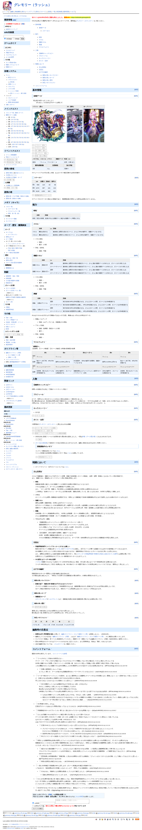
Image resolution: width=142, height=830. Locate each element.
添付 (37, 11)
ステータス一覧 (12, 209)
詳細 (23, 24)
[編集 (14, 20)
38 (15, 126)
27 (12, 124)
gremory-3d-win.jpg (30, 815)
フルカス (8, 455)
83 (25, 137)
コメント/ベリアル (11, 464)
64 (15, 133)
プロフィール (43, 56)
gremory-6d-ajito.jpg (124, 813)
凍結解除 (18, 11)
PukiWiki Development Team (22, 826)
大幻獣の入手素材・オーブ (14, 177)
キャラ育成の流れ (11, 62)
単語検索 (59, 11)
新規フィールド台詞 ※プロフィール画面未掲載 (50, 433)
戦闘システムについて (12, 65)
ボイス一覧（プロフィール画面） (46, 428)
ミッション (11, 91)
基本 (13, 248)
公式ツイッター (10, 389)
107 (17, 144)
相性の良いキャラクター (50, 75)
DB (9, 250)
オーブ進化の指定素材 (12, 252)
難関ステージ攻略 (11, 115)
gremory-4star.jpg (9, 815)
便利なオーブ (10, 237)
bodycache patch (11, 828)
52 (15, 131)
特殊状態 (8, 278)
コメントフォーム (41, 86)
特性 (40, 37)
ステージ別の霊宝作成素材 (14, 262)
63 (12, 133)
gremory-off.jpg (62, 813)
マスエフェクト (44, 47)
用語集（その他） (11, 342)
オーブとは (9, 232)
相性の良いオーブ (48, 77)
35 (20, 124)
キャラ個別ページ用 (14, 355)
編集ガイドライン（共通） (14, 353)
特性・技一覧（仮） (14, 213)
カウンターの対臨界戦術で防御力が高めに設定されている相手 (97, 554)
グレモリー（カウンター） (85, 21)
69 (25, 133)
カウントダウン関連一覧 (15, 334)
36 (22, 124)
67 (20, 133)
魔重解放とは (10, 268)
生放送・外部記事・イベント (14, 322)
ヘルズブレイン (53, 599)
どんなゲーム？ (10, 50)
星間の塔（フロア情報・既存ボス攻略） (18, 196)
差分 (23, 11)
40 (20, 126)
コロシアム (11, 86)
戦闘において (39, 64)
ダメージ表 (9, 302)
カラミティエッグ (41, 599)
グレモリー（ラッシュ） (32, 5)
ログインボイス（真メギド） (14, 469)
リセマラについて (11, 55)
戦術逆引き (9, 283)
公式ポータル (10, 387)
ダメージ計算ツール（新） (14, 290)
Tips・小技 (9, 317)
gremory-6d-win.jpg (103, 813)
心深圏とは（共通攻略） (13, 185)
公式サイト (9, 385)
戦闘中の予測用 (10, 297)
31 (15, 124)
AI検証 (8, 307)
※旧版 (13, 250)
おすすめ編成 (43, 72)
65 (17, 133)
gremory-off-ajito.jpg (41, 813)
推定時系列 (9, 344)
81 (22, 137)
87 (12, 142)
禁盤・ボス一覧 (12, 188)
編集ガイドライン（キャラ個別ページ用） (75, 634)
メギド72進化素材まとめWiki (14, 396)
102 (13, 144)
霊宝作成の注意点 (41, 607)
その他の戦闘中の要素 (12, 280)
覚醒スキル (42, 42)
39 (17, 126)
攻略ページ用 (12, 357)
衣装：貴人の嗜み (41, 156)
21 (15, 122)
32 (17, 124)
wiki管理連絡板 (10, 374)
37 (12, 126)
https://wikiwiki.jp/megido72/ (81, 17)
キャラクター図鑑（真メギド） (15, 446)
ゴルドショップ (12, 98)
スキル (41, 40)
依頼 (17, 91)
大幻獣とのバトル (11, 175)
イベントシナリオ (11, 165)
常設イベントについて (12, 157)
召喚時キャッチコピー (46, 53)
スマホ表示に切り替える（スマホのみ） (16, 16)
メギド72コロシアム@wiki (14, 401)
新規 (49, 11)
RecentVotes (9, 424)
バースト (22, 243)
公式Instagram (10, 392)
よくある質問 (10, 57)
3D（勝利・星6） (40, 150)
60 (20, 131)
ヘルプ (72, 11)
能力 (36, 34)
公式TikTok (9, 394)
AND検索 (9, 39)
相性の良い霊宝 (47, 80)
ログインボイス (10, 324)
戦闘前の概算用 (21, 297)
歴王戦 (12, 82)
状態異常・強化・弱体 (12, 276)
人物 (36, 50)
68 (22, 133)
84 (28, 137)
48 (9, 128)
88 (15, 142)
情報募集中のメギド (45, 457)
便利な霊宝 (9, 260)
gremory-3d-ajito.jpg (52, 815)
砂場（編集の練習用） (12, 448)
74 (12, 137)
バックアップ (30, 11)
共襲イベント (12, 84)
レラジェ (8, 457)
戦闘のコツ (9, 67)
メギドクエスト (12, 79)
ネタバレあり (39, 415)
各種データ (42, 28)
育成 (20, 248)
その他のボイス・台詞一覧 (43, 430)
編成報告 (15, 362)
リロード (42, 11)
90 (17, 142)
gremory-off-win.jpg (19, 813)
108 (20, 144)
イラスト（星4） (40, 145)
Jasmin (22, 828)
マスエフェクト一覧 (14, 211)
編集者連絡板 (10, 370)
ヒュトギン (9, 451)
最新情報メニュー (11, 432)
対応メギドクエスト (48, 82)
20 (12, 122)
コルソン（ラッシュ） (12, 467)
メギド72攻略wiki (11, 418)
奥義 (40, 44)
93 (20, 142)
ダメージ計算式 (10, 288)
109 (13, 147)
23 (17, 122)
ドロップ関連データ (12, 320)
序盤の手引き (10, 52)
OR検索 (17, 39)
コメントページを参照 (60, 653)
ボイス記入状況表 (41, 443)
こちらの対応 (79, 796)
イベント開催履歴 (11, 155)
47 (28, 126)
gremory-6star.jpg (81, 813)
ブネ (7, 462)
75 (15, 137)
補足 (40, 439)
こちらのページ (59, 644)
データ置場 (22, 362)
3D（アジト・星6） (41, 153)
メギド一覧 (9, 206)
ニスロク (8, 453)
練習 (11, 362)
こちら (58, 451)
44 (25, 126)
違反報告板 (9, 372)
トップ (6, 11)
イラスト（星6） (40, 148)
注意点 (41, 69)
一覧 (53, 11)
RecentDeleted (10, 420)
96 (25, 142)
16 (15, 119)
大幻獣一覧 (10, 180)
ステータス (46, 31)
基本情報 (38, 24)
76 (17, 137)
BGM (7, 329)
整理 (17, 248)
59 (17, 131)
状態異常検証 (10, 309)
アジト (8, 75)
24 (20, 122)
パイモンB (59, 549)
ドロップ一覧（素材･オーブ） (15, 113)
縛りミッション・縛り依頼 (18, 93)
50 (12, 131)
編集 (12, 11)
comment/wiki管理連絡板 (13, 436)
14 (12, 119)
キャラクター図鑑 (11, 219)
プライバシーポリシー (25, 824)
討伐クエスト (19, 173)
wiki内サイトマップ (11, 29)
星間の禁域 (9, 173)
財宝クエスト (12, 77)
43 (22, 126)
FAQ (9, 248)
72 (28, 133)
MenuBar (8, 428)
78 (20, 137)
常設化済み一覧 (12, 159)
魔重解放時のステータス (43, 195)
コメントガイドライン (12, 359)
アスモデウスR (68, 549)
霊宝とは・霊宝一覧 (12, 258)
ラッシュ (10, 243)
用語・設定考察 (10, 340)
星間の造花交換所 (13, 102)
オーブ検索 (9, 239)
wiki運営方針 (9, 377)
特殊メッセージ (10, 327)
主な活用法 (42, 67)
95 (22, 142)
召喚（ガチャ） (10, 104)
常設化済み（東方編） (14, 162)
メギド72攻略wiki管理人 (13, 824)
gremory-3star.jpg (74, 815)
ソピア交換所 (12, 100)
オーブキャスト (12, 234)
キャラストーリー (11, 221)
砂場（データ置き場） (89, 436)
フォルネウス (10, 460)
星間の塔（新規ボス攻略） (14, 198)
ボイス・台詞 (43, 61)
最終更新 (66, 11)
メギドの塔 (11, 89)
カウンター (16, 243)
